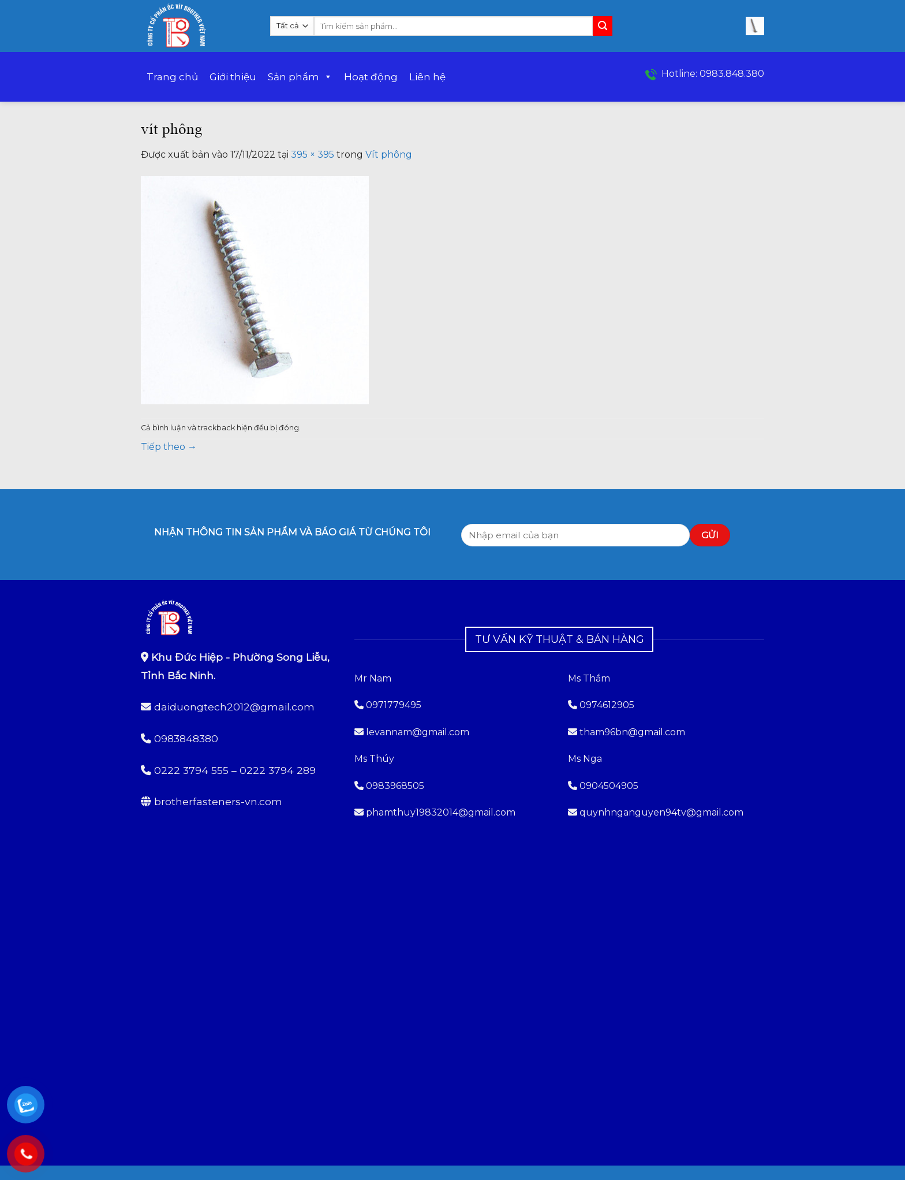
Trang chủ (172, 77)
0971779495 (387, 704)
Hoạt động (371, 77)
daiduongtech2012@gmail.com (234, 707)
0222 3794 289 (278, 770)
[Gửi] (602, 26)
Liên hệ (427, 77)
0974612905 (606, 704)
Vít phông (388, 154)
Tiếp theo (169, 446)
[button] (755, 26)
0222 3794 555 (191, 770)
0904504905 (608, 785)
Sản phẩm (300, 77)
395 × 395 (312, 154)
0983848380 (186, 738)
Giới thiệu (233, 77)
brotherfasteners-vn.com (218, 801)
